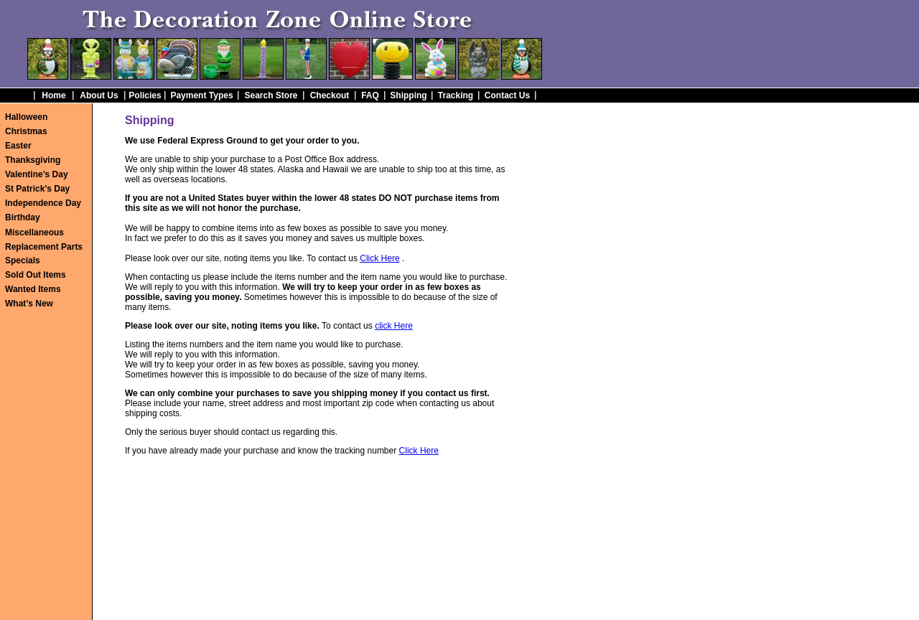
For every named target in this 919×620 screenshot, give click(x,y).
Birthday (22, 217)
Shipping (408, 95)
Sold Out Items (35, 275)
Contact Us (507, 95)
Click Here (379, 258)
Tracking (455, 95)
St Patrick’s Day (37, 189)
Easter (18, 146)
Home (53, 95)
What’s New (29, 304)
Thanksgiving (32, 160)
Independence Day (43, 203)
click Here (394, 326)
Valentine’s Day (36, 174)
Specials (22, 260)
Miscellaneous (34, 232)
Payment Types (201, 95)
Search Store (270, 95)
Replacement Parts (44, 247)
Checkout (330, 95)
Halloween (26, 117)
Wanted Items (33, 289)
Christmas (26, 131)
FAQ (370, 95)
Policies (145, 95)
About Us (99, 95)
